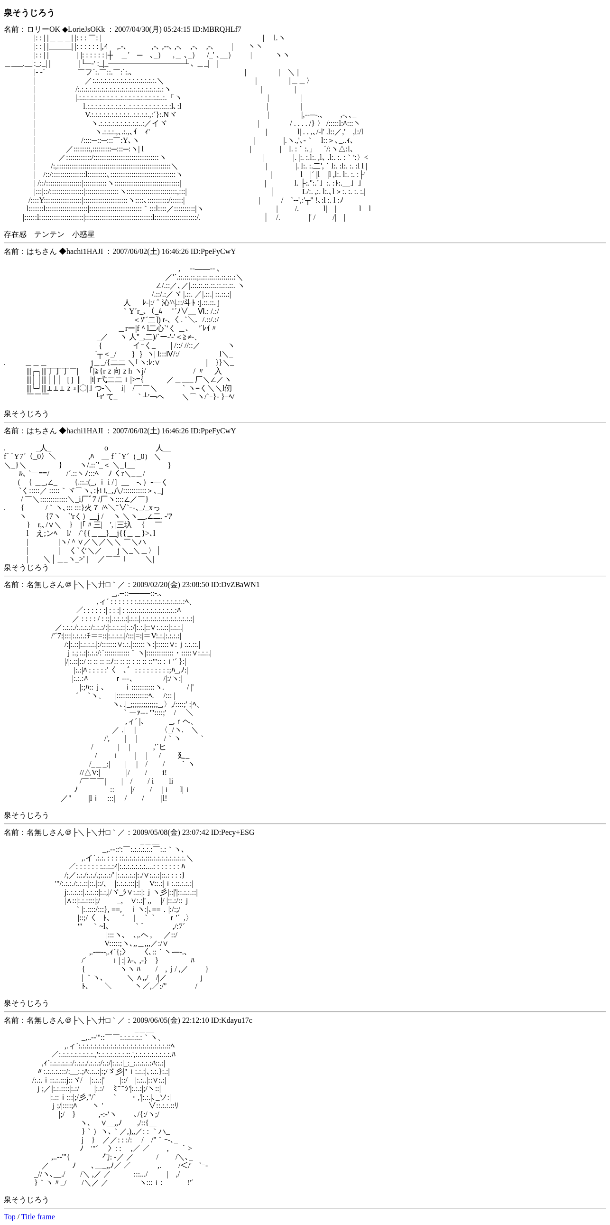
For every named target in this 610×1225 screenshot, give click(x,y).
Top (10, 1217)
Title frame (38, 1217)
